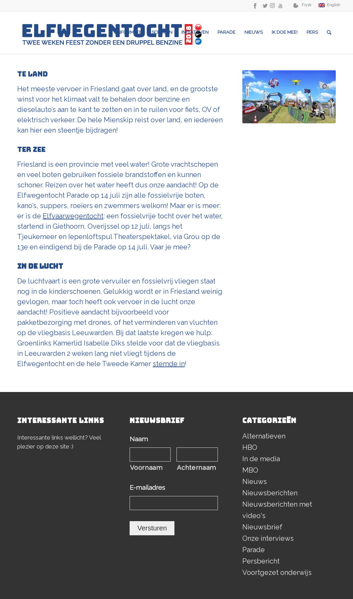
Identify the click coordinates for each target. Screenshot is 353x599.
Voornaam (146, 467)
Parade (253, 550)
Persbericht (261, 561)
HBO (249, 447)
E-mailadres (149, 487)
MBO (250, 470)
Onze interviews (268, 538)
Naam (141, 439)
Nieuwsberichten (269, 493)
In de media (261, 459)
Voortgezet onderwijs (277, 572)
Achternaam (196, 467)
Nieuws (254, 481)
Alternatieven (263, 436)
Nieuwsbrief (262, 527)
